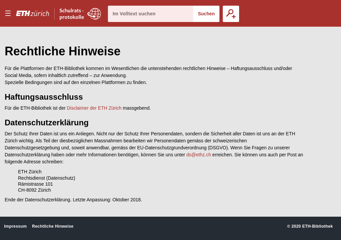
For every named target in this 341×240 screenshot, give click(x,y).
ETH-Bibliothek (317, 226)
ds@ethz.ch (198, 154)
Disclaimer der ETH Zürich (94, 108)
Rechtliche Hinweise (52, 226)
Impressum (15, 226)
